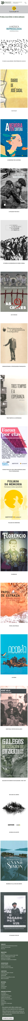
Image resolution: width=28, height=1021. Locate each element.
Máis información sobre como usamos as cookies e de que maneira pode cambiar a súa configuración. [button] (13, 1012)
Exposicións (3, 1001)
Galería (2, 1004)
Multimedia (3, 975)
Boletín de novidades (5, 958)
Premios (3, 1000)
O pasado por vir (4, 994)
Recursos (3, 948)
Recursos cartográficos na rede (8, 977)
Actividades (3, 993)
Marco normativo (5, 978)
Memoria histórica (6, 991)
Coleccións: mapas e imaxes (7, 972)
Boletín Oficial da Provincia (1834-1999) (9, 955)
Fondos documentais (5, 947)
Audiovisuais (4, 963)
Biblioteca (3, 952)
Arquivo (3, 944)
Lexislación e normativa (6, 996)
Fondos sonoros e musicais (7, 967)
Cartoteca (4, 971)
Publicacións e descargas (6, 1003)
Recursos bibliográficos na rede (8, 956)
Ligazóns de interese (5, 997)
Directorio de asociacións (6, 999)
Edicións (3, 985)
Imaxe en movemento (6, 966)
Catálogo (3, 953)
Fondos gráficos (4, 964)
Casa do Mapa (4, 974)
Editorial (3, 982)
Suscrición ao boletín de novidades (8, 959)
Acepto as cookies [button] (8, 1018)
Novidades (3, 988)
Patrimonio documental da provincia (9, 945)
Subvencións (4, 986)
